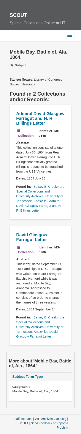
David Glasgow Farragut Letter (31, 237)
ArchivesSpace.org (54, 419)
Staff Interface (22, 419)
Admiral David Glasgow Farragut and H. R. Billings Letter (40, 118)
